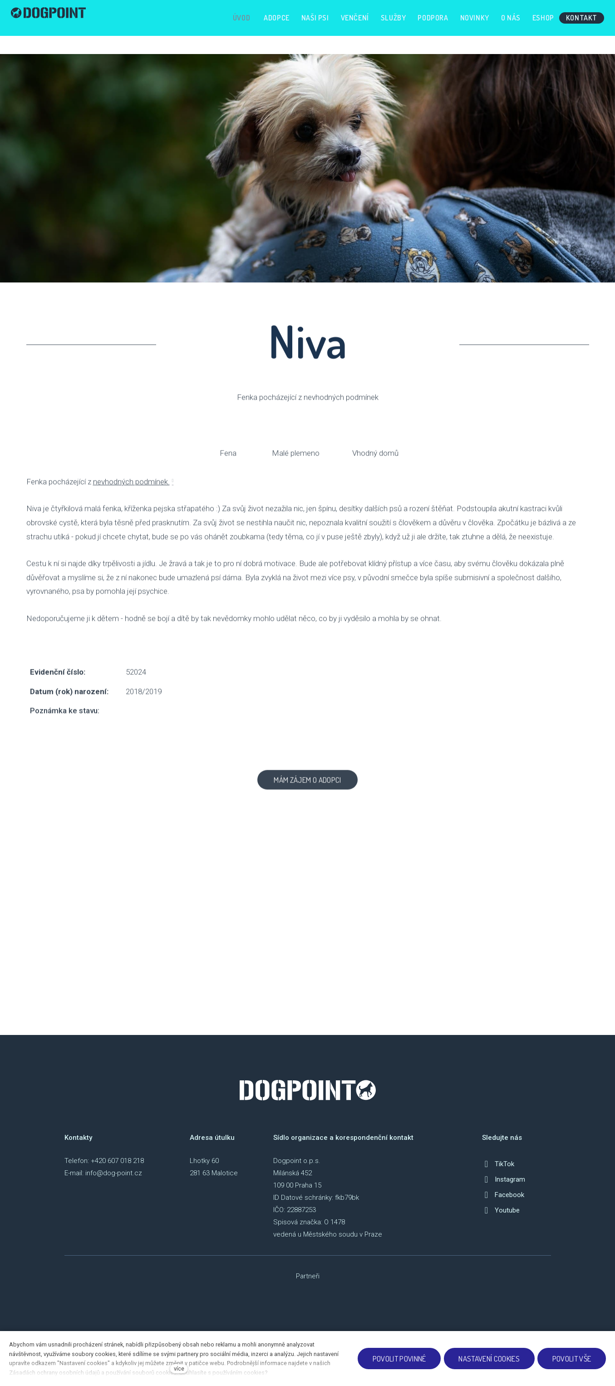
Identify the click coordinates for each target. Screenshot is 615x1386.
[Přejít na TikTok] (498, 1171)
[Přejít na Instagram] (503, 1187)
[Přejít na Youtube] (501, 1218)
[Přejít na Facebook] (503, 1202)
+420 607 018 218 (117, 1168)
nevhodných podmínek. (131, 497)
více (179, 1368)
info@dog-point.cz (113, 1181)
